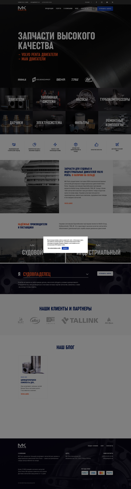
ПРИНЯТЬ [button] (65, 248)
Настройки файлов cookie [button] (54, 248)
